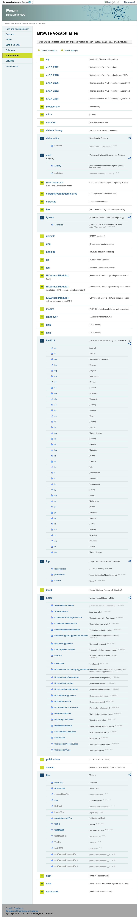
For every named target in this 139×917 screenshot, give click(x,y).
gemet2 (50, 236)
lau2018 (50, 340)
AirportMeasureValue (64, 605)
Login (109, 2)
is (55, 461)
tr (55, 546)
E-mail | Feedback (14, 908)
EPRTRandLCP (54, 182)
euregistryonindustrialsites (61, 193)
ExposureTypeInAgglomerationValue (71, 635)
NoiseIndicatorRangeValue (66, 677)
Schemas (10, 50)
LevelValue (59, 663)
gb (55, 433)
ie (55, 456)
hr (55, 444)
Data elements (13, 45)
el (55, 410)
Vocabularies (12, 55)
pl (55, 507)
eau (56, 800)
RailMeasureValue (62, 713)
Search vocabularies (49, 50)
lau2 (48, 332)
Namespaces (12, 66)
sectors (57, 580)
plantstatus (59, 574)
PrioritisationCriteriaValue (66, 707)
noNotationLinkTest (63, 818)
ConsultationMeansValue (65, 623)
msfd (49, 590)
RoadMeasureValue (63, 726)
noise (49, 598)
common (51, 122)
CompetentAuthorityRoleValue (68, 617)
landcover (52, 317)
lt (55, 478)
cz (55, 388)
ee (55, 405)
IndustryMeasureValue (64, 649)
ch (55, 376)
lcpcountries (60, 569)
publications (53, 759)
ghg (48, 244)
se (55, 529)
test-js (57, 824)
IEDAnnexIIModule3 (57, 286)
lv (55, 490)
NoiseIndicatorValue (63, 683)
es (55, 416)
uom (48, 876)
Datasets (10, 34)
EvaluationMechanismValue (67, 629)
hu (55, 450)
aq (47, 59)
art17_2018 (52, 98)
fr (55, 427)
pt (55, 512)
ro (55, 518)
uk (55, 552)
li (54, 473)
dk (55, 399)
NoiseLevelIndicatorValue (66, 689)
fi (55, 422)
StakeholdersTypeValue (65, 732)
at (55, 353)
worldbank (52, 891)
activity (57, 166)
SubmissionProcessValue (66, 744)
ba (55, 359)
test (48, 775)
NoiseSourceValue (62, 701)
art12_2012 (52, 67)
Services (10, 61)
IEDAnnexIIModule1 (57, 275)
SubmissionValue (62, 750)
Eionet (17, 23)
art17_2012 (52, 91)
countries (58, 225)
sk (55, 541)
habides (50, 252)
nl (55, 501)
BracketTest (59, 788)
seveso (50, 767)
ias (47, 259)
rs (55, 524)
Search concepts (71, 50)
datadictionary (54, 130)
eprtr (49, 155)
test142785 (59, 830)
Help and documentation (17, 29)
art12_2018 (52, 75)
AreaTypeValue (61, 611)
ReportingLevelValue (63, 719)
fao (48, 209)
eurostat (51, 201)
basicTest (58, 782)
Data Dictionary (28, 23)
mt (55, 495)
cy (55, 382)
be (55, 365)
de (55, 393)
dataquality (52, 138)
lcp (48, 561)
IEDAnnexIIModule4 (57, 298)
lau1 (48, 324)
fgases (50, 217)
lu (55, 484)
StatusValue (59, 738)
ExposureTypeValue (63, 643)
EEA (18, 2)
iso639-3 (58, 655)
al (55, 348)
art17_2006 (52, 83)
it (55, 467)
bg (55, 371)
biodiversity (53, 106)
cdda (49, 114)
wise (48, 883)
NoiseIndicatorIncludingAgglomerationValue (71, 669)
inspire (50, 309)
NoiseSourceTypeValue (65, 695)
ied (48, 267)
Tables (9, 39)
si (55, 535)
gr (55, 439)
